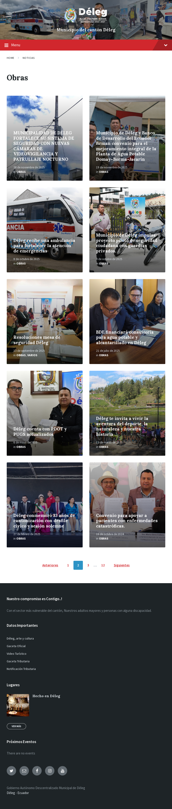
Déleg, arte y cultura (20, 638)
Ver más (16, 726)
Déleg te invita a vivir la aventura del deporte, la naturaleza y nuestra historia (122, 426)
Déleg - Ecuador (18, 793)
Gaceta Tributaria (18, 661)
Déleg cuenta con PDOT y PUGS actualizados (40, 431)
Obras (21, 172)
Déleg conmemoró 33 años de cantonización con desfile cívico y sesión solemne (44, 521)
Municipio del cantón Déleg (86, 29)
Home (10, 57)
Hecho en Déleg (46, 696)
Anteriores (50, 565)
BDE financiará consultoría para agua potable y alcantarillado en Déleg (125, 337)
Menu (86, 45)
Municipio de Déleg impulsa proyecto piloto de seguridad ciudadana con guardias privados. (126, 242)
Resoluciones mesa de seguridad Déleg (36, 340)
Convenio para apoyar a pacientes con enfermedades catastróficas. (127, 521)
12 (103, 565)
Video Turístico (16, 654)
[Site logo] (86, 22)
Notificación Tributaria (21, 669)
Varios (32, 355)
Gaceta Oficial (16, 646)
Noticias (29, 57)
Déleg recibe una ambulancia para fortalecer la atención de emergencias (44, 246)
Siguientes (122, 565)
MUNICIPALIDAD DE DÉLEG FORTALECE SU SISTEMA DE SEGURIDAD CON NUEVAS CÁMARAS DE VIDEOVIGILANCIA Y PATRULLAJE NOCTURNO (43, 146)
